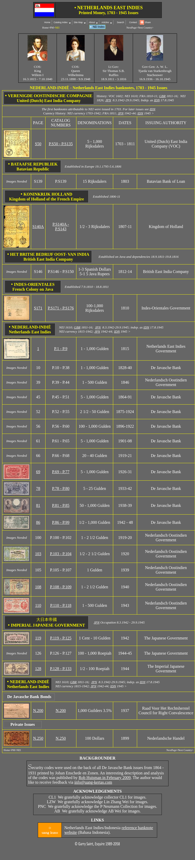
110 (38, 605)
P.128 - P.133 (61, 668)
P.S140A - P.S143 (60, 226)
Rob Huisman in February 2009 (104, 777)
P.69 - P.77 (60, 472)
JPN (108, 100)
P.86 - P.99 (60, 522)
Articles (105, 22)
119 (38, 638)
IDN (156, 100)
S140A (38, 226)
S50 (38, 144)
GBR (162, 96)
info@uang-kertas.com (93, 782)
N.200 (38, 710)
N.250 (38, 738)
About (92, 22)
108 (38, 587)
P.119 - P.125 (61, 638)
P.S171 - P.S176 (61, 308)
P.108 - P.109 (61, 587)
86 (38, 522)
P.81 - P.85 (60, 505)
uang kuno (50, 832)
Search (120, 22)
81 (38, 505)
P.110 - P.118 (60, 605)
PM (52, 27)
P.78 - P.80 (60, 488)
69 (38, 472)
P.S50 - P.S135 (61, 144)
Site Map (78, 22)
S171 (38, 308)
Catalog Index (60, 22)
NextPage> (132, 27)
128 (38, 668)
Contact (133, 22)
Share (148, 22)
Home (47, 22)
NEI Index (99, 26)
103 (38, 554)
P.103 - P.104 (61, 554)
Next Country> (145, 27)
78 (38, 488)
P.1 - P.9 (60, 348)
